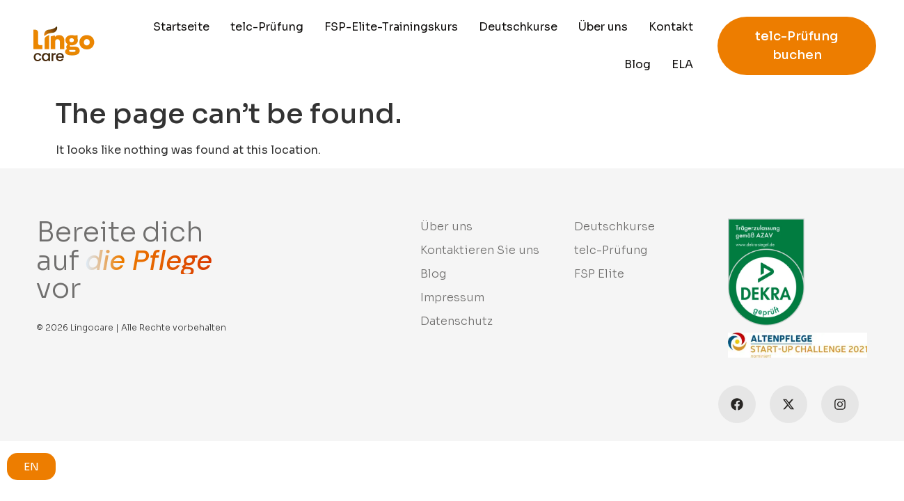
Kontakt (671, 26)
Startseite (181, 26)
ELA (682, 64)
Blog (637, 64)
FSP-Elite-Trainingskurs (391, 26)
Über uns (603, 26)
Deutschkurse (518, 26)
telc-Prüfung (266, 26)
